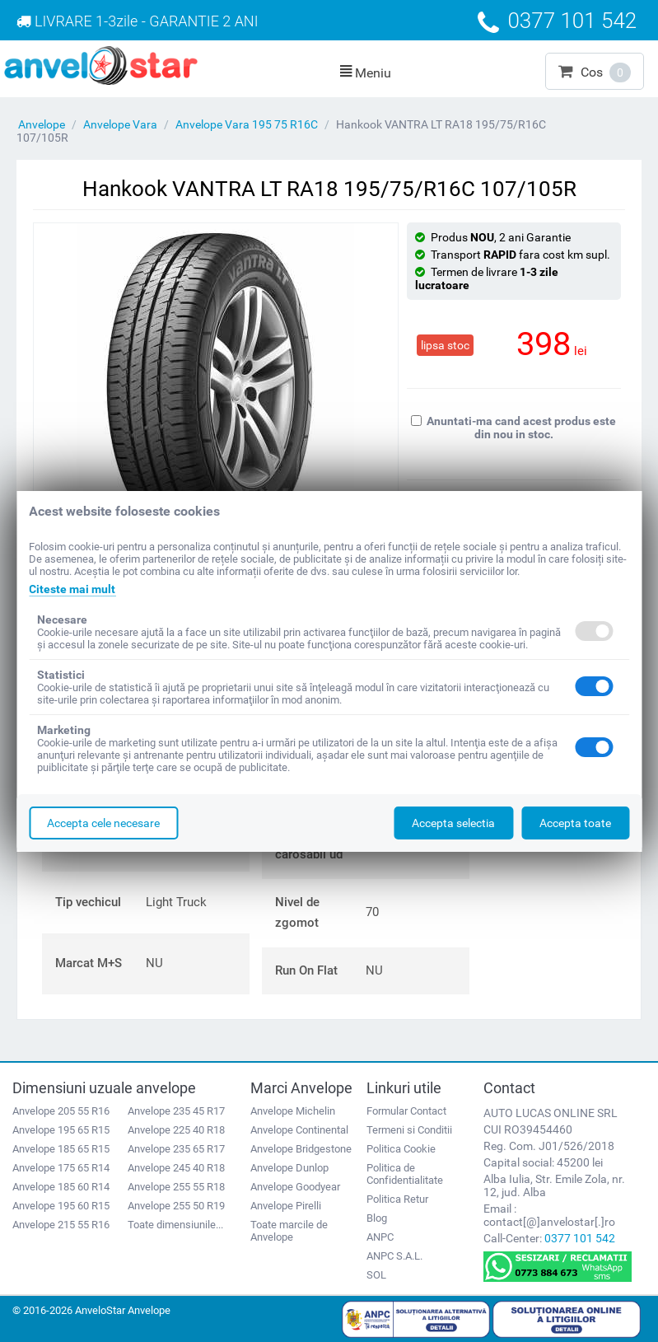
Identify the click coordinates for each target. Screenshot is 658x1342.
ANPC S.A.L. (394, 1256)
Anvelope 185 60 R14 (61, 1187)
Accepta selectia (453, 823)
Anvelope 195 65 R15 (61, 1130)
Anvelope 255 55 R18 (176, 1187)
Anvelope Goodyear (295, 1187)
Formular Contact (406, 1111)
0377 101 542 (579, 1238)
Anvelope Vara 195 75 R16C (246, 124)
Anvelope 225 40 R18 (176, 1130)
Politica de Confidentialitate (404, 1174)
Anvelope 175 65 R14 (61, 1168)
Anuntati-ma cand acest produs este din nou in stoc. (513, 427)
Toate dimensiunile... (175, 1224)
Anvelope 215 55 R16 (61, 1224)
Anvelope (41, 124)
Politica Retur (397, 1199)
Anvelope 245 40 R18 (176, 1168)
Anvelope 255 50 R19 (176, 1205)
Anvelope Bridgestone (301, 1149)
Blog (376, 1218)
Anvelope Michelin (292, 1111)
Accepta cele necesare (103, 823)
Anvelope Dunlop (289, 1168)
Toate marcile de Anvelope (289, 1230)
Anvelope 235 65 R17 (176, 1149)
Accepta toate (575, 823)
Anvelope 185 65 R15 (61, 1149)
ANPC (380, 1237)
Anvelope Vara (120, 124)
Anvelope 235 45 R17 (176, 1111)
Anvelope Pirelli (285, 1205)
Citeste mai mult (72, 589)
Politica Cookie (401, 1149)
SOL (376, 1275)
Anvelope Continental (299, 1130)
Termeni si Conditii (409, 1130)
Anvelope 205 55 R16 (61, 1111)
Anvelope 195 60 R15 (61, 1205)
